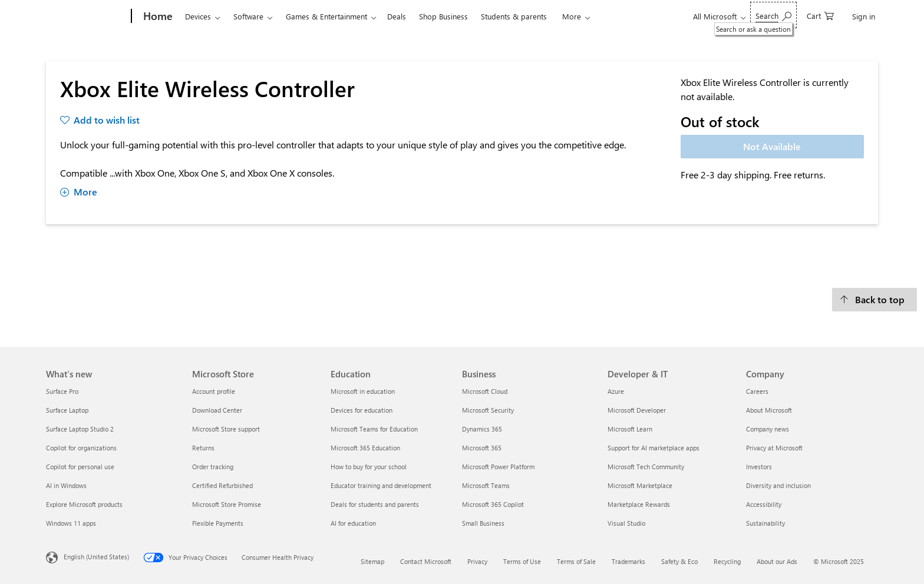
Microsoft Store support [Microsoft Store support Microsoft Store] (226, 428)
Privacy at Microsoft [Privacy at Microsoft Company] (774, 447)
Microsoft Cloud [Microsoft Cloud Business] (484, 391)
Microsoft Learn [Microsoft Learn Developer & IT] (630, 428)
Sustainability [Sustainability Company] (765, 523)
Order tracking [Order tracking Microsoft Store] (212, 466)
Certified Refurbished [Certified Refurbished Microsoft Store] (222, 485)
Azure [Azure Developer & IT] (616, 391)
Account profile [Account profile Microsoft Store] (213, 391)
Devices (198, 16)
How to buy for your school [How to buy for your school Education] (369, 466)
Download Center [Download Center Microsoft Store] (217, 410)
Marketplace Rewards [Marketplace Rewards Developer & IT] (639, 504)
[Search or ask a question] (773, 15)
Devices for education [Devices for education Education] (361, 410)
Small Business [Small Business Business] (483, 523)
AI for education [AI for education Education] (353, 523)
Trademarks (628, 561)
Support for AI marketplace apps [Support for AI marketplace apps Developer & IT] (653, 447)
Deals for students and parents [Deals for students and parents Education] (375, 504)
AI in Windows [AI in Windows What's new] (66, 485)
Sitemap (372, 561)
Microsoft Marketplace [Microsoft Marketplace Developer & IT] (640, 485)
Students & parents (514, 16)
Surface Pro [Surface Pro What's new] (62, 391)
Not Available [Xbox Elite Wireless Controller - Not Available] (772, 146)
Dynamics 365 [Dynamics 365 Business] (482, 428)
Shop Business (443, 16)
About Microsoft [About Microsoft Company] (769, 410)
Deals (396, 16)
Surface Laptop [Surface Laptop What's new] (67, 410)
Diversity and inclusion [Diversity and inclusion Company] (778, 485)
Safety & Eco (679, 561)
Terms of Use (522, 561)
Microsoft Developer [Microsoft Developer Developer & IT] (637, 410)
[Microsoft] (86, 16)
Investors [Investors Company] (759, 466)
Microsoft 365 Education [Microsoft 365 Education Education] (365, 447)
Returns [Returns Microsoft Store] (203, 447)
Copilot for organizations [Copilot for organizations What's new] (81, 447)
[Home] (156, 16)
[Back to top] (874, 299)
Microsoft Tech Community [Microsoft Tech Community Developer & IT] (646, 466)
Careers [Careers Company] (757, 391)
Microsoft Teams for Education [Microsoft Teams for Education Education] (374, 428)
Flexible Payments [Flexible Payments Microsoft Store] (217, 523)
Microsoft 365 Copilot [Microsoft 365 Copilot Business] (493, 504)
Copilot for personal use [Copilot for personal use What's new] (80, 466)
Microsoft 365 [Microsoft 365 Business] (481, 447)
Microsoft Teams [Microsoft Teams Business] (486, 485)
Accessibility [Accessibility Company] (763, 504)
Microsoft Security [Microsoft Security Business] (488, 410)
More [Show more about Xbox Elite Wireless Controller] (78, 191)
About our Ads (777, 561)
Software (248, 16)
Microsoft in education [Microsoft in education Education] (363, 391)
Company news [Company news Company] (767, 428)
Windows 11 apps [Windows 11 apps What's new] (71, 523)
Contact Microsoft (425, 561)
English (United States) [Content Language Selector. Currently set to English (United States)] (96, 556)
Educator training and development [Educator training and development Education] (381, 485)
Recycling (727, 561)
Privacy (477, 561)
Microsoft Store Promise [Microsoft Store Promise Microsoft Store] (226, 504)
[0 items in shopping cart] (820, 15)
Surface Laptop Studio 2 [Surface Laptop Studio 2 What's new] (80, 428)
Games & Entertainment (326, 16)
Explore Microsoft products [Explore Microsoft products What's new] (84, 504)
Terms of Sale (576, 561)
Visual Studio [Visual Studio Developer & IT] (626, 523)
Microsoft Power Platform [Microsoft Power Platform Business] (498, 466)
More (571, 16)
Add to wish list (107, 120)
